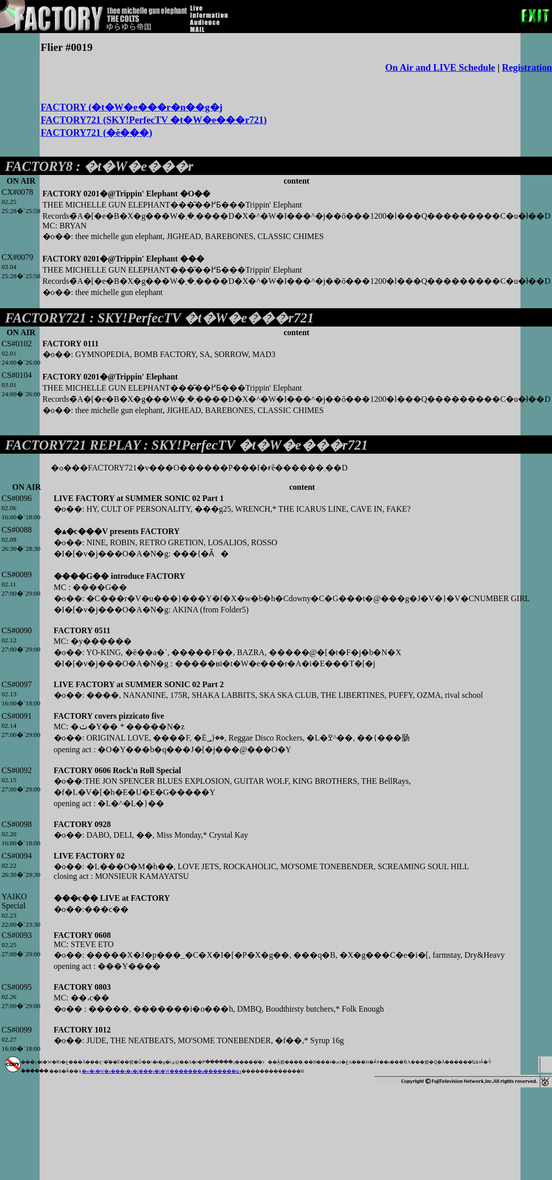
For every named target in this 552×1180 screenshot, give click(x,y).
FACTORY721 (45, 318)
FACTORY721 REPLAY (72, 445)
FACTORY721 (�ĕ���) (96, 132)
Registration (527, 67)
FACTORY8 (39, 166)
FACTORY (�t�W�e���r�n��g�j (132, 107)
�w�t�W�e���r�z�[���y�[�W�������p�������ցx (161, 1071)
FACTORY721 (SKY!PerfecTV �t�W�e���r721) (154, 119)
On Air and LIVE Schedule (440, 67)
